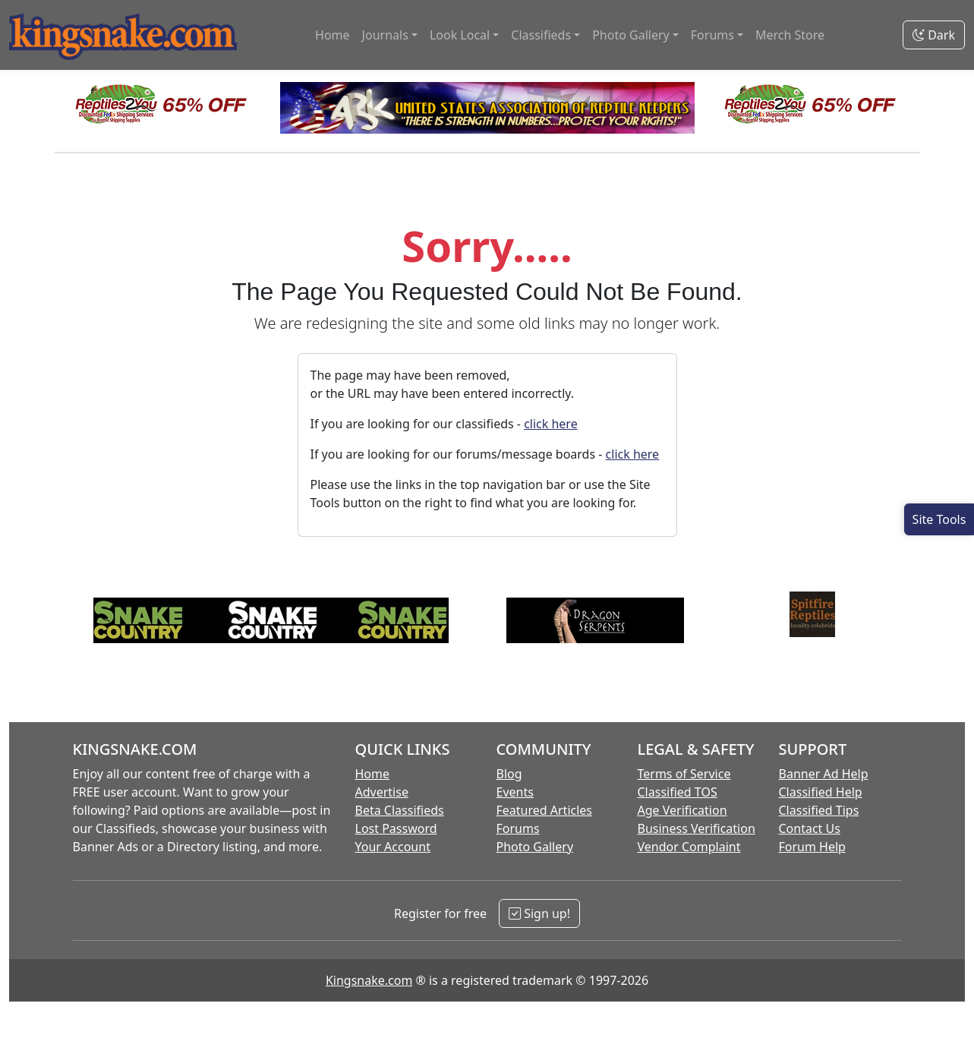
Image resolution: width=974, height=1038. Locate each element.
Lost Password (396, 828)
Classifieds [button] (541, 35)
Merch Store (789, 35)
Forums (518, 828)
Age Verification (682, 810)
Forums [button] (712, 35)
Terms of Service (684, 773)
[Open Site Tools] (939, 519)
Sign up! (539, 913)
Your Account (392, 846)
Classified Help (820, 792)
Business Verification (696, 828)
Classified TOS (677, 792)
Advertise (381, 792)
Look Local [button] (460, 35)
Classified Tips (819, 810)
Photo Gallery (535, 846)
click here (551, 423)
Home (332, 35)
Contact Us (809, 828)
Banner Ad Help (823, 773)
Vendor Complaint (689, 846)
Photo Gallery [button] (631, 35)
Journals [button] (385, 35)
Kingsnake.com (369, 980)
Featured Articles (544, 810)
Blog (509, 773)
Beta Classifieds (399, 810)
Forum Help (812, 846)
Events (515, 792)
